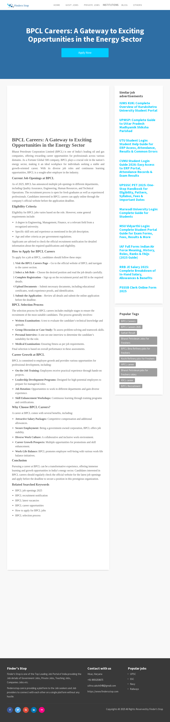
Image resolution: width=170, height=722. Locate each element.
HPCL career (127, 364)
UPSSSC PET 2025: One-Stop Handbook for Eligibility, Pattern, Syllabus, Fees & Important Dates (136, 192)
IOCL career (127, 380)
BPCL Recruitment (131, 386)
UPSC (132, 674)
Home (57, 4)
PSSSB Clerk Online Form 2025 (137, 289)
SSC (131, 679)
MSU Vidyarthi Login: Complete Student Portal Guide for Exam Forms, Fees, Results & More (138, 231)
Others (137, 4)
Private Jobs (92, 4)
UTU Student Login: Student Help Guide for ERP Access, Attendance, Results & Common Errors (138, 145)
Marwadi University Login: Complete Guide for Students (138, 212)
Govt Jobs (72, 4)
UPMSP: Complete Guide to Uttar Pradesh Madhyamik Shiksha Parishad (137, 125)
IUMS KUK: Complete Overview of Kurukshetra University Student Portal (138, 106)
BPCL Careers (128, 321)
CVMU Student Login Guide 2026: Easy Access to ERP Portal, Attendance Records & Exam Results (136, 168)
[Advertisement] (58, 114)
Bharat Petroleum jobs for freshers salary (134, 372)
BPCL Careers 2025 (131, 327)
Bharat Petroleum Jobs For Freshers (135, 340)
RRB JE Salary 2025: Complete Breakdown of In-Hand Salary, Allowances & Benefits (137, 272)
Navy (131, 684)
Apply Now (84, 52)
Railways (133, 689)
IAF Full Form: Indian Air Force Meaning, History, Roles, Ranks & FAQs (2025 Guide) (137, 251)
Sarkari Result (128, 332)
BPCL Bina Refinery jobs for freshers (135, 350)
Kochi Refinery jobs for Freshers (138, 358)
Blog (125, 4)
